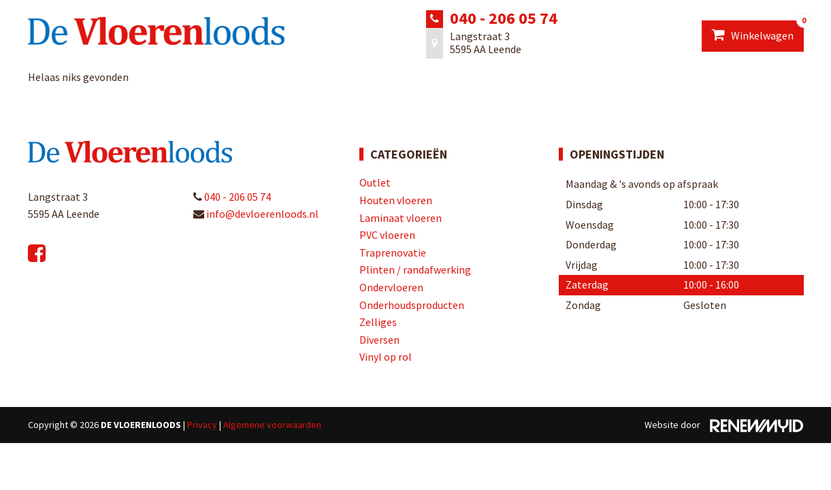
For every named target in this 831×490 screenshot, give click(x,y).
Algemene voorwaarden (272, 425)
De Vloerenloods (141, 425)
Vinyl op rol (385, 356)
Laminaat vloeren (400, 218)
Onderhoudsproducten (411, 305)
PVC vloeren (387, 235)
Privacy (202, 425)
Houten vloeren (395, 200)
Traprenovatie (392, 252)
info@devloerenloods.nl (256, 213)
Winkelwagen (758, 31)
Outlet (375, 182)
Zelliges (378, 322)
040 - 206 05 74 (503, 18)
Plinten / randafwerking (415, 269)
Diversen (379, 339)
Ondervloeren (391, 287)
